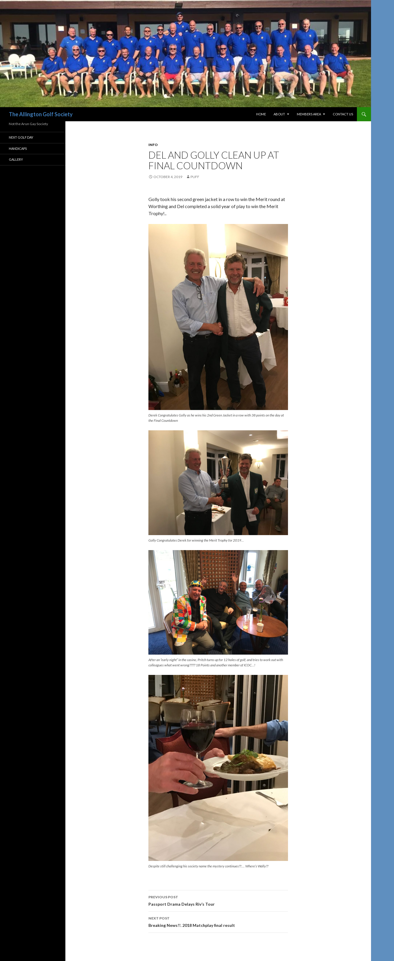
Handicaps (18, 148)
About (279, 114)
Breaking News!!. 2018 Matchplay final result (218, 921)
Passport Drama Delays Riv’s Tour (218, 900)
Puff (195, 177)
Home (261, 114)
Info (153, 144)
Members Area (309, 114)
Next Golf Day (21, 137)
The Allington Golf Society (41, 114)
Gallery (16, 159)
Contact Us (343, 114)
